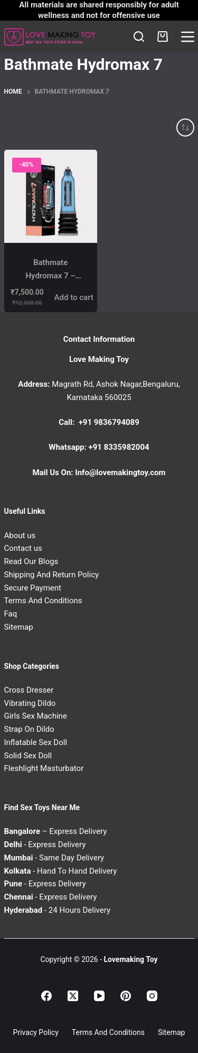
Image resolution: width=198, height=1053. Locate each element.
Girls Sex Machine (35, 716)
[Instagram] (152, 996)
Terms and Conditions (108, 1032)
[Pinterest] (125, 996)
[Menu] (187, 36)
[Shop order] (185, 128)
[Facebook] (46, 996)
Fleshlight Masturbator (44, 768)
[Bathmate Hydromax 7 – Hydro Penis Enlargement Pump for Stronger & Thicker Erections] (50, 196)
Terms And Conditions (43, 600)
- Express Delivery (45, 844)
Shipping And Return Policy (51, 574)
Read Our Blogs (31, 561)
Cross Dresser (29, 690)
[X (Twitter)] (73, 996)
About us (20, 535)
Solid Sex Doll (28, 755)
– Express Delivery (55, 831)
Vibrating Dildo (30, 703)
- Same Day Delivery (54, 858)
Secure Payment (32, 588)
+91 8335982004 (119, 447)
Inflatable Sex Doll (36, 742)
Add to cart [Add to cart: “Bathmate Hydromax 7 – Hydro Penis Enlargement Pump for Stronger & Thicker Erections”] (73, 297)
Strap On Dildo (29, 729)
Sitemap (18, 627)
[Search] (139, 36)
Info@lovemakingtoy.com (120, 472)
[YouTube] (99, 996)
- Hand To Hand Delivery (60, 871)
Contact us (23, 548)
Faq (10, 614)
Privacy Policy (36, 1032)
